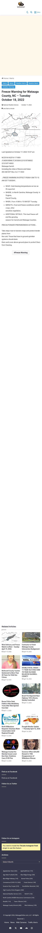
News (11, 83)
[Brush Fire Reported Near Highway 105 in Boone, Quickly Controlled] (31, 688)
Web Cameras (21, 922)
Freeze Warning (21, 253)
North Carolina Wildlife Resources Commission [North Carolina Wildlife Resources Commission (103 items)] (18, 898)
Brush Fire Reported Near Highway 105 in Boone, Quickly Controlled (31, 698)
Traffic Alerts (33, 922)
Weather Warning (8, 87)
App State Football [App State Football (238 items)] (10, 875)
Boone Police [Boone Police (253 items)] (27, 878)
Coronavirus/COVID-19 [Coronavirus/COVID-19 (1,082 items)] (12, 882)
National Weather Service (10, 105)
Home (5, 78)
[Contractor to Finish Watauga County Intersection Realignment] (31, 637)
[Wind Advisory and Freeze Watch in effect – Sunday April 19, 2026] (11, 637)
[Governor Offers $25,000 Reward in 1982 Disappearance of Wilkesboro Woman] (31, 744)
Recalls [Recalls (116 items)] (7, 901)
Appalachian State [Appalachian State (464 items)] (10, 871)
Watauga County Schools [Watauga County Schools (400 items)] (12, 905)
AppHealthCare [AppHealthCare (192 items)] (26, 871)
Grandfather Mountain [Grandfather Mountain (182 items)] (30, 886)
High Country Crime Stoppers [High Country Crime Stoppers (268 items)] (13, 890)
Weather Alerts (21, 83)
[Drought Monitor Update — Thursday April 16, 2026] (31, 719)
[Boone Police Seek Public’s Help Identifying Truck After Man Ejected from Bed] (11, 691)
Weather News (33, 83)
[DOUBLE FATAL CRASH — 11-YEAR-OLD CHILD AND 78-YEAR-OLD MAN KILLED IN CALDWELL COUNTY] (31, 660)
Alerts (12, 78)
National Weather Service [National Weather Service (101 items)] (12, 894)
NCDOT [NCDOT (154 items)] (29, 894)
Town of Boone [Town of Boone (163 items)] (20, 901)
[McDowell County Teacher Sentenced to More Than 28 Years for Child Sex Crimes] (11, 662)
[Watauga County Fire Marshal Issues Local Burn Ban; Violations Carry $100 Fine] (11, 744)
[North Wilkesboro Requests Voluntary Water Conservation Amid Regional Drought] (11, 719)
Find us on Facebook (9, 778)
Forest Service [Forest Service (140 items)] (30, 882)
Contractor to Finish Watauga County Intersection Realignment (31, 647)
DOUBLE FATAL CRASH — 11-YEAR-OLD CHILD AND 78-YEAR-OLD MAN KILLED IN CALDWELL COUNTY (31, 672)
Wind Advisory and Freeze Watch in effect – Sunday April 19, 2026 (11, 647)
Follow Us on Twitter (9, 784)
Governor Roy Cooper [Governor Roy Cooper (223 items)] (11, 886)
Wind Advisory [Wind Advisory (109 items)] (31, 905)
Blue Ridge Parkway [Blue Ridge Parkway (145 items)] (10, 878)
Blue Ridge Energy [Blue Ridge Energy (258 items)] (28, 875)
